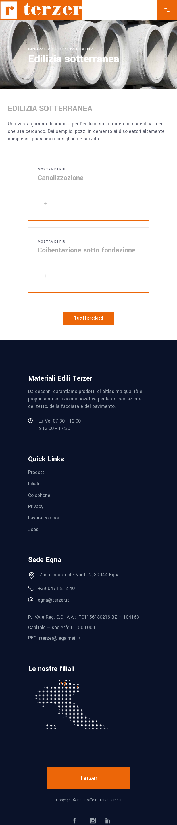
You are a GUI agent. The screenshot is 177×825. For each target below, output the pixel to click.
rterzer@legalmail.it (60, 638)
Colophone (39, 495)
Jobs (33, 529)
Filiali (33, 483)
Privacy (35, 506)
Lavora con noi (43, 518)
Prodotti (36, 472)
